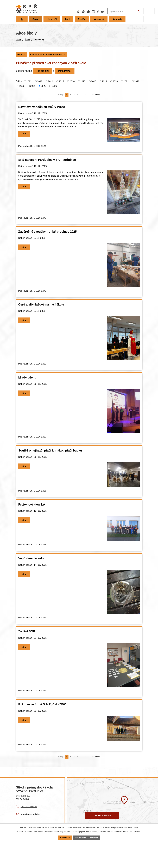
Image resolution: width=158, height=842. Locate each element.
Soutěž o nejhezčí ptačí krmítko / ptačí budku (50, 450)
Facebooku (43, 71)
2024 (32, 86)
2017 (82, 81)
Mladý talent (27, 377)
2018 (93, 81)
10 (92, 95)
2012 (28, 81)
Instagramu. (64, 71)
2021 (126, 81)
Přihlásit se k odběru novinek (48, 54)
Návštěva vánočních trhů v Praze (41, 107)
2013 (39, 81)
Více (24, 133)
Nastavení (94, 837)
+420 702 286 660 (29, 807)
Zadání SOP (26, 631)
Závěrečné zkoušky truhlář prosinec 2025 (47, 231)
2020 (115, 81)
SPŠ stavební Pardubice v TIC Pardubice (47, 159)
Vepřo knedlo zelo (31, 558)
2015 (61, 81)
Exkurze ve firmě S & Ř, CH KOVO (42, 704)
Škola (27, 40)
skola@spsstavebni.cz (30, 814)
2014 (50, 81)
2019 (104, 81)
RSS (21, 54)
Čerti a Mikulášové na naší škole (41, 304)
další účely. (133, 827)
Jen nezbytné (80, 837)
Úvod (18, 40)
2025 (43, 86)
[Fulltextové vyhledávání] (111, 11)
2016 (72, 81)
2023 (21, 86)
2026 (54, 86)
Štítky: (19, 81)
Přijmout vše (65, 837)
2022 (136, 81)
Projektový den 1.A (31, 504)
